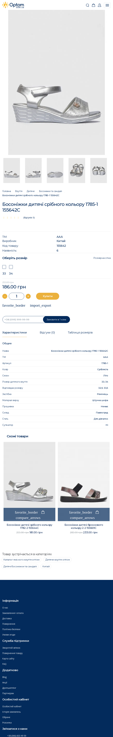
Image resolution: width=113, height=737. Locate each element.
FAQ (4, 663)
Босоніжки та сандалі (50, 191)
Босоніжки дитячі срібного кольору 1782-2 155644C (29, 526)
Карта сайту (8, 658)
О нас (5, 607)
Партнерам (8, 693)
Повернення (8, 623)
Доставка (7, 618)
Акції (4, 682)
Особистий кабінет (11, 706)
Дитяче (31, 191)
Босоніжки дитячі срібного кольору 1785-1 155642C (30, 195)
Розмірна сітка (102, 258)
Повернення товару (12, 653)
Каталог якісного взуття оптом (21, 559)
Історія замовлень (11, 711)
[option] (56, 82)
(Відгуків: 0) (29, 217)
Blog (4, 677)
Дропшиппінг (9, 687)
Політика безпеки (11, 629)
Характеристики (14, 332)
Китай (61, 241)
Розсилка (7, 722)
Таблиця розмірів (80, 332)
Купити (48, 296)
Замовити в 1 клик (56, 319)
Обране (6, 717)
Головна (6, 191)
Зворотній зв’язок (11, 647)
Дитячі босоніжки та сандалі (20, 566)
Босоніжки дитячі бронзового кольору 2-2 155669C (83, 526)
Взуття (18, 191)
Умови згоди (8, 634)
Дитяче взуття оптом (57, 559)
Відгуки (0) (47, 332)
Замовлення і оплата (13, 613)
